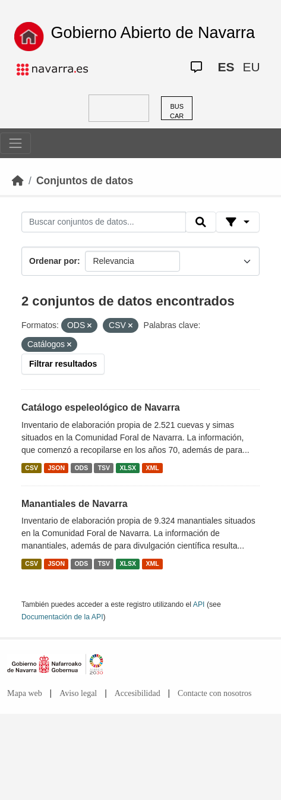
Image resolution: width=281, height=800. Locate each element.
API (199, 604)
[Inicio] (18, 181)
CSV (31, 467)
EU (251, 67)
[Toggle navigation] (15, 143)
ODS (81, 467)
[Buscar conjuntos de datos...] (103, 222)
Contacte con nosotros (214, 693)
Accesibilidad (137, 693)
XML (152, 467)
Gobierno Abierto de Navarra (152, 33)
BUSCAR (177, 111)
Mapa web (24, 693)
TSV (104, 467)
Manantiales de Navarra (74, 504)
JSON (56, 467)
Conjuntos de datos (84, 181)
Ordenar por (53, 261)
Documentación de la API (62, 617)
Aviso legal (78, 693)
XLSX (128, 467)
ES (225, 67)
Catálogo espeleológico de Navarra (100, 407)
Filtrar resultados (63, 363)
